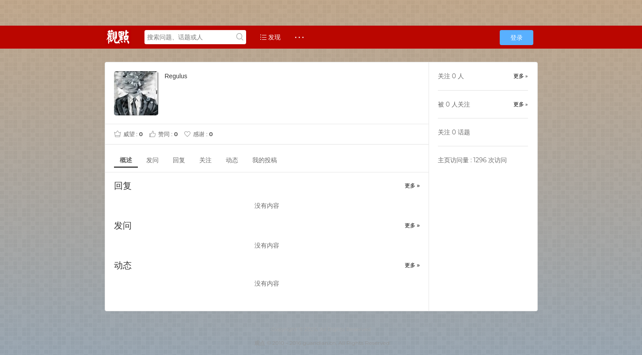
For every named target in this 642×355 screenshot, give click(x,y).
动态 (232, 160)
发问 (152, 160)
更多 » (412, 186)
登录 (516, 38)
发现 (270, 37)
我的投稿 (264, 160)
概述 (126, 160)
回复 (179, 160)
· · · (299, 37)
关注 (205, 160)
